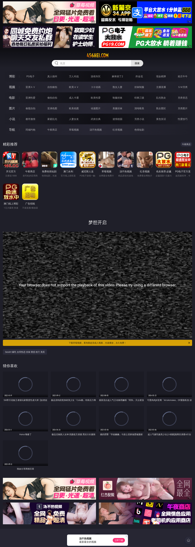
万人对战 (74, 76)
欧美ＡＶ (74, 87)
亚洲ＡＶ (30, 87)
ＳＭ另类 (183, 87)
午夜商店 (52, 129)
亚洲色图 (52, 108)
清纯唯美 (139, 108)
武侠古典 (96, 119)
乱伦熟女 (161, 97)
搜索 (137, 63)
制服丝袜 (117, 97)
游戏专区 (96, 76)
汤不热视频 (96, 129)
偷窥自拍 (30, 108)
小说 (12, 119)
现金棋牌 (161, 76)
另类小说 (139, 119)
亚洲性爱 (30, 97)
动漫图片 (96, 108)
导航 (12, 130)
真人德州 (52, 76)
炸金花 (139, 76)
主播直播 (161, 87)
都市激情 (30, 119)
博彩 (12, 76)
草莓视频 (74, 129)
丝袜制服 (139, 87)
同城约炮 (30, 129)
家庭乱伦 (52, 119)
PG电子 (30, 76)
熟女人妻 (117, 87)
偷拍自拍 (52, 97)
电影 (12, 98)
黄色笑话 (161, 119)
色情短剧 (139, 129)
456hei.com (97, 55)
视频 (12, 87)
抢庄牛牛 (183, 76)
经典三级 (139, 97)
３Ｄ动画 (96, 87)
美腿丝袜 (117, 108)
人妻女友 (74, 119)
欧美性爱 (96, 97)
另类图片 (183, 108)
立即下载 (119, 540)
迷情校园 (117, 119)
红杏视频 (117, 129)
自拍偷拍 (52, 87)
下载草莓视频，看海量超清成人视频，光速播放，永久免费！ (130, 343)
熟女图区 (161, 108)
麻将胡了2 (117, 76)
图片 (12, 108)
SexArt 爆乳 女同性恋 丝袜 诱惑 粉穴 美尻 (25, 351)
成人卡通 (74, 97)
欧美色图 (74, 108)
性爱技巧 (183, 119)
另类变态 (183, 97)
